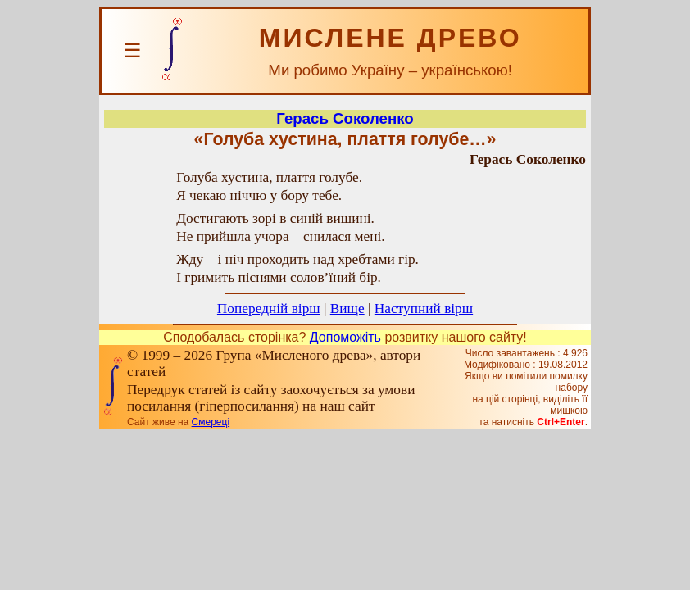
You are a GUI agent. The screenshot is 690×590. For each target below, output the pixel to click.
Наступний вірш (424, 308)
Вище (347, 308)
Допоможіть (345, 337)
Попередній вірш (268, 308)
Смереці (210, 422)
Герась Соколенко (344, 118)
